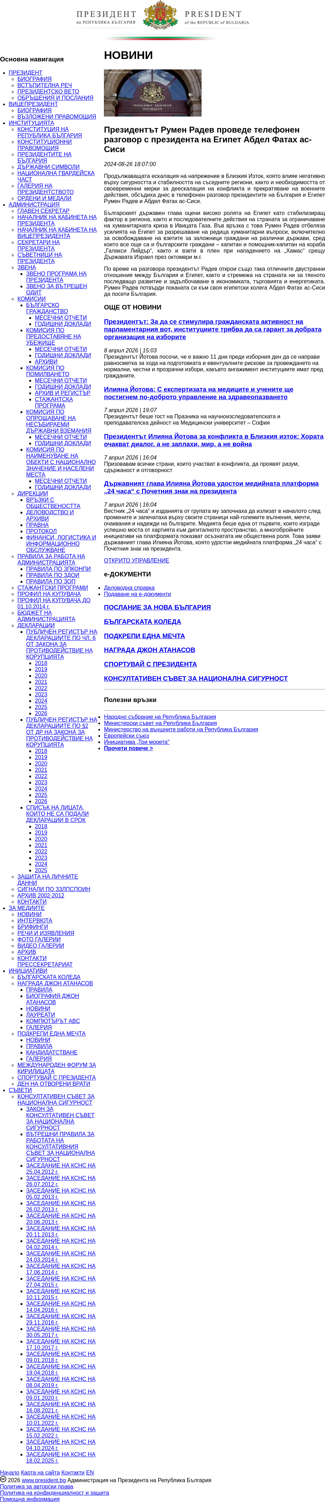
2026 (41, 713)
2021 (41, 682)
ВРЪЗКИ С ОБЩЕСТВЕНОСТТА (53, 503)
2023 (41, 694)
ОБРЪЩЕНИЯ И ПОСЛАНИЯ (55, 98)
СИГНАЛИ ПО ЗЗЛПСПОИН (53, 889)
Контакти (73, 1473)
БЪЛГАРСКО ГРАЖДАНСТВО (47, 308)
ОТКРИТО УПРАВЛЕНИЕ (136, 560)
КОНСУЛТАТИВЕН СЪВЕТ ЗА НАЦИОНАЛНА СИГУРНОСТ (56, 1099)
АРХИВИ (46, 362)
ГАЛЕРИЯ (39, 1027)
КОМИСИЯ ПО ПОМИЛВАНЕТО (47, 371)
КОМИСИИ (31, 299)
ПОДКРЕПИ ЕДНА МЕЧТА (51, 1034)
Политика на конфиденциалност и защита (54, 1493)
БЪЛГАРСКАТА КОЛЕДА (49, 977)
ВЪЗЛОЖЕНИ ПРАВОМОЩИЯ (56, 117)
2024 (41, 701)
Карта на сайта (40, 1473)
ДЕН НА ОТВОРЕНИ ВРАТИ (53, 1084)
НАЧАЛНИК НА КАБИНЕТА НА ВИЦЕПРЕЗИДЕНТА (57, 233)
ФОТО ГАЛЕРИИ (39, 939)
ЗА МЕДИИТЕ (27, 908)
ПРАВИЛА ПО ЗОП (50, 581)
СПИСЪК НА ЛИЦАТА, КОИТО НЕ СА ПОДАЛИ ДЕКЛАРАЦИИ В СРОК (57, 814)
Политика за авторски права (36, 1487)
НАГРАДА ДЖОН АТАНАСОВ (55, 983)
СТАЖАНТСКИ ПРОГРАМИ (52, 588)
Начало (10, 1473)
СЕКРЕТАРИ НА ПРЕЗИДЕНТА (38, 245)
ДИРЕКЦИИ (32, 494)
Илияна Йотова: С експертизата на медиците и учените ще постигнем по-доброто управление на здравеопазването (198, 393)
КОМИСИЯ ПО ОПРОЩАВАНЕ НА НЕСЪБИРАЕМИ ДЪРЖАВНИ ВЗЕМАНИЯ (58, 421)
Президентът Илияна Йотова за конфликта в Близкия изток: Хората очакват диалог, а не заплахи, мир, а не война (214, 440)
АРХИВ (26, 952)
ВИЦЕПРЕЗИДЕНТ (33, 104)
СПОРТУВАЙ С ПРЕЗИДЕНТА (56, 1078)
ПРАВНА (37, 525)
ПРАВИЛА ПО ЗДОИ (52, 575)
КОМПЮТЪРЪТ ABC (53, 1021)
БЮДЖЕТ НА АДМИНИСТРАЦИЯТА (46, 616)
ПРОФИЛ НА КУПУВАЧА (49, 594)
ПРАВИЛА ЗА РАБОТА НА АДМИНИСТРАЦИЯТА (51, 559)
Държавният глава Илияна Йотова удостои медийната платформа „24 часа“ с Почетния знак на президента (211, 487)
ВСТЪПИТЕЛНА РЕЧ (44, 85)
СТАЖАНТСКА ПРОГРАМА (54, 402)
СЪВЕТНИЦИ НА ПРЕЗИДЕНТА (39, 258)
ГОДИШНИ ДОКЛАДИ (63, 324)
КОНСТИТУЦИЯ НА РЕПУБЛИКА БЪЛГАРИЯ (49, 132)
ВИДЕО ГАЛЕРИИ (40, 946)
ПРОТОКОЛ (41, 531)
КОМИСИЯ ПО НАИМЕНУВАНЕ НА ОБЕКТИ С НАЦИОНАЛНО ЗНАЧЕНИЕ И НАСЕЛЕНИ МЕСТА (61, 462)
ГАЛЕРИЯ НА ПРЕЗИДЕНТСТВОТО (45, 189)
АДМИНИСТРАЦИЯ (34, 205)
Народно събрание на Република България (160, 717)
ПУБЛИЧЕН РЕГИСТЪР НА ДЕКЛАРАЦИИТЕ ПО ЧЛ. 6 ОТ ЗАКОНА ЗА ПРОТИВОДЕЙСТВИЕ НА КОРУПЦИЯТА (61, 644)
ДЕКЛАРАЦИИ (36, 625)
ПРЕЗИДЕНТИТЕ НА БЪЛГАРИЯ (44, 157)
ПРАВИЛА (39, 990)
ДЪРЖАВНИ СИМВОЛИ (48, 167)
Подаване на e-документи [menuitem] (137, 594)
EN (90, 1473)
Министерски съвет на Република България (160, 723)
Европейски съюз (126, 736)
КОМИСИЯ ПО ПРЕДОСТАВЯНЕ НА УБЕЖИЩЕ (53, 336)
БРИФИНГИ (32, 927)
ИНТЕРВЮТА (34, 921)
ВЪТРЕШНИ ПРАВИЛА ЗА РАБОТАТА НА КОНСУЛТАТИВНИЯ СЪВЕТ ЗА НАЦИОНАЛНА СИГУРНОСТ (60, 1146)
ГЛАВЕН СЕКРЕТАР (43, 211)
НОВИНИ (29, 914)
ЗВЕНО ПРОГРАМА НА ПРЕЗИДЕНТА (56, 277)
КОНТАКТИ (32, 902)
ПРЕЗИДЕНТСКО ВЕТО (48, 92)
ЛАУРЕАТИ (40, 1015)
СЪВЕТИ (20, 1090)
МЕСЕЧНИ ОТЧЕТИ (61, 318)
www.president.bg (44, 1480)
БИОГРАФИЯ (34, 79)
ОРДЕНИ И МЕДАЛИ (44, 198)
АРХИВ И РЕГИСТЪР (63, 393)
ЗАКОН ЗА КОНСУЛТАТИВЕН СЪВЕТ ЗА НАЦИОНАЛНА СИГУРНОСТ (60, 1118)
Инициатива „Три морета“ (136, 742)
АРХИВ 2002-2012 (40, 895)
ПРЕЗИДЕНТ (26, 73)
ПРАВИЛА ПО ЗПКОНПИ (58, 569)
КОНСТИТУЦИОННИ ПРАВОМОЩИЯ (44, 145)
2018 (41, 663)
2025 (41, 707)
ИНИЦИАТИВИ (28, 971)
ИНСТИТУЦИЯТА (31, 123)
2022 (41, 688)
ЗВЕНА (26, 267)
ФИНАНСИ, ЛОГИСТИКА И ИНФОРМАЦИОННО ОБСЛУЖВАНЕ (61, 544)
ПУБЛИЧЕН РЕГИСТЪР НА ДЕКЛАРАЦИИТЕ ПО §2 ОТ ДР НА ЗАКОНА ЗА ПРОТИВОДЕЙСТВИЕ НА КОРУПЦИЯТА (61, 732)
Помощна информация (30, 1499)
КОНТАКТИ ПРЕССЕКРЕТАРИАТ (45, 961)
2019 (41, 669)
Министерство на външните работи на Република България (181, 729)
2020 (41, 676)
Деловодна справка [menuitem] (129, 588)
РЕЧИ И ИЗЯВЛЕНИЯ (45, 933)
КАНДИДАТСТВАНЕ (52, 1052)
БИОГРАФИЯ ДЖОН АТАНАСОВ (52, 999)
